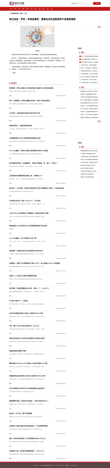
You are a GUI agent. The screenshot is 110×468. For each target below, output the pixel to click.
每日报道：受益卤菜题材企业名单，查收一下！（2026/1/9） (90, 94)
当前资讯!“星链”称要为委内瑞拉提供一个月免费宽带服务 (90, 97)
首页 (11, 8)
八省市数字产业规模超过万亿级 (88, 153)
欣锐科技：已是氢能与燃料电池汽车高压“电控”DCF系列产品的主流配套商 (90, 111)
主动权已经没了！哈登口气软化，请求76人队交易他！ (90, 79)
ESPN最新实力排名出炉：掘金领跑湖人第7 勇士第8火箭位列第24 (90, 62)
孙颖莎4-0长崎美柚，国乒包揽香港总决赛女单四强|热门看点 (90, 117)
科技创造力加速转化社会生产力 (88, 165)
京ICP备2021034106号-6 (59, 465)
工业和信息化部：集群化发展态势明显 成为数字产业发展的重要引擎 (90, 156)
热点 (19, 8)
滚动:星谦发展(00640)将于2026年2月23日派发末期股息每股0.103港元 (90, 102)
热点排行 (14, 83)
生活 (51, 8)
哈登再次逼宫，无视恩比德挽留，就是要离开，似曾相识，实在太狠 (90, 65)
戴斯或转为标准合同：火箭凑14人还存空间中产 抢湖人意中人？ (90, 71)
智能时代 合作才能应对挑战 (87, 177)
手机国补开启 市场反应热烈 (87, 174)
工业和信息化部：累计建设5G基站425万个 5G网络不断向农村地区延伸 (90, 162)
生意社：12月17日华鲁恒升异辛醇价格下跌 (90, 114)
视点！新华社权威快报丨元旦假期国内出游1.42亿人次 (90, 100)
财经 (43, 8)
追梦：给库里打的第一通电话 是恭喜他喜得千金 (90, 76)
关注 (47, 8)
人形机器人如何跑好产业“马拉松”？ (89, 171)
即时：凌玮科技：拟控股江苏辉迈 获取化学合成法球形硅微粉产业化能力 (90, 108)
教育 (35, 8)
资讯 (15, 8)
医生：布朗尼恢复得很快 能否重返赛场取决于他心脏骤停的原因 (90, 56)
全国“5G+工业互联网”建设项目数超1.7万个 (90, 159)
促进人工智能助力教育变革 (87, 168)
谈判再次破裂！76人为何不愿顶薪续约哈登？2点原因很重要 (90, 74)
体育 (27, 8)
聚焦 (23, 8)
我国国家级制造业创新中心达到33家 (89, 150)
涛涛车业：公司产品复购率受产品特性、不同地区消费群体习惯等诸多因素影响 (90, 105)
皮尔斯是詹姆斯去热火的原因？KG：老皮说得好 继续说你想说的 (90, 59)
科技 (39, 8)
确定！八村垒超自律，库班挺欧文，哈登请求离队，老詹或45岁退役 (90, 68)
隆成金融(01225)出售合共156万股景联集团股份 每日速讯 (90, 91)
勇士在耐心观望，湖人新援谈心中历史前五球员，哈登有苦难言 (90, 82)
